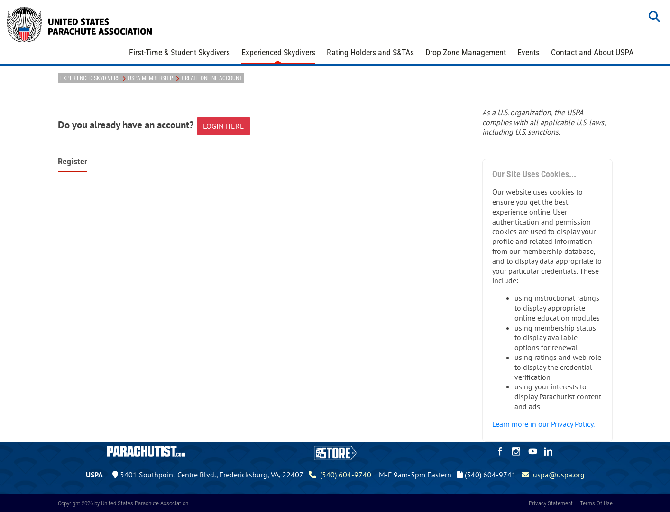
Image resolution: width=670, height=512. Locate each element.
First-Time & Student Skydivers (179, 52)
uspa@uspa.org (553, 474)
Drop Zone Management (465, 52)
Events (528, 52)
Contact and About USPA (592, 52)
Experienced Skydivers (278, 52)
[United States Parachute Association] (79, 23)
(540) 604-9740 (340, 474)
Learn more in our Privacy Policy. (543, 424)
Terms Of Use (596, 503)
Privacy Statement (551, 503)
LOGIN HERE (223, 126)
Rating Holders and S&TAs (370, 52)
